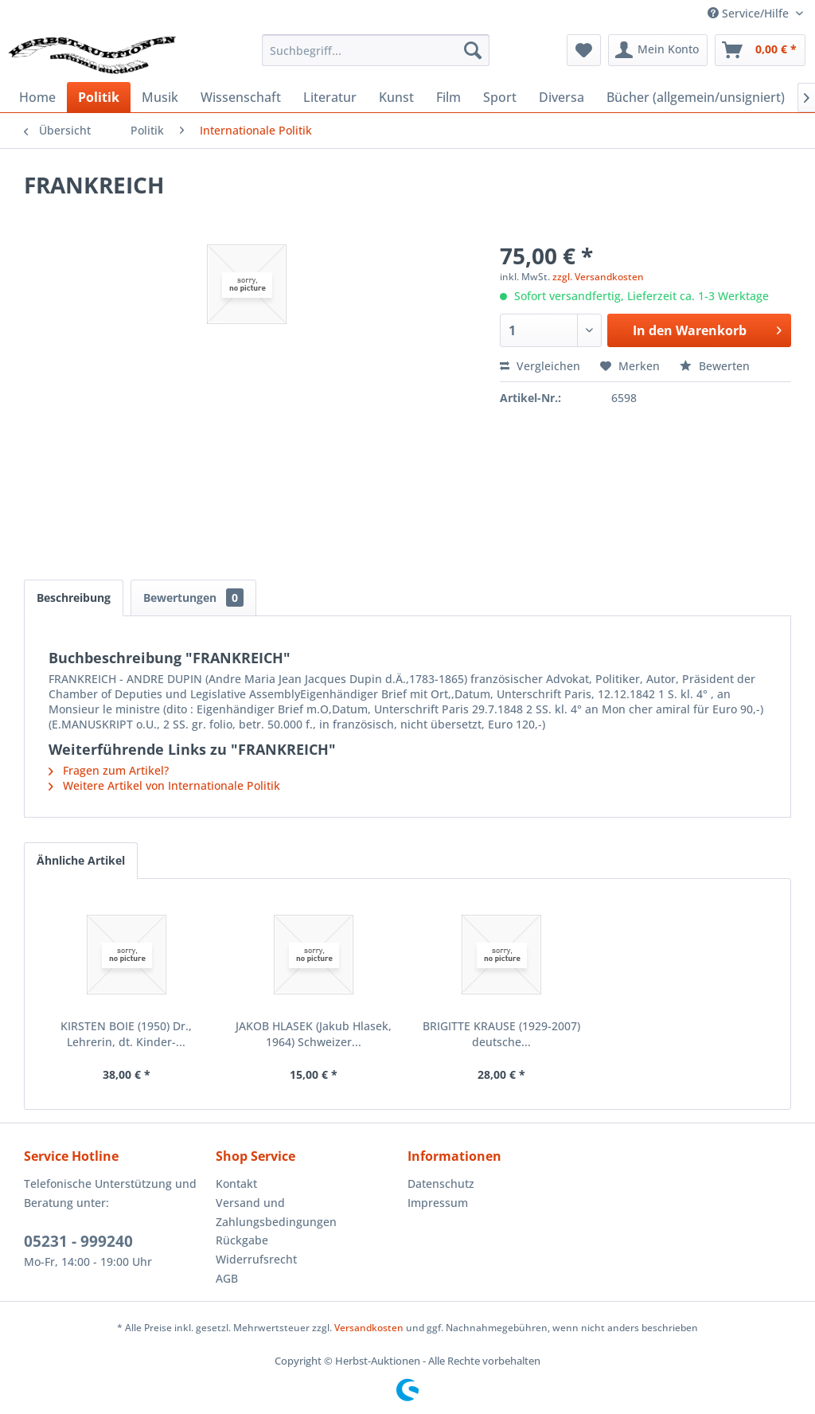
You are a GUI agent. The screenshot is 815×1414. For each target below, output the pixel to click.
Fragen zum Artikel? (109, 770)
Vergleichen (540, 365)
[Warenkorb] (760, 50)
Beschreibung (74, 597)
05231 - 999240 (78, 1241)
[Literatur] (330, 97)
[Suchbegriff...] (376, 50)
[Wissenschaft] (240, 97)
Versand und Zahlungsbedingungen (276, 1212)
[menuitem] (376, 50)
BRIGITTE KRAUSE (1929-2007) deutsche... (501, 1033)
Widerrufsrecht (256, 1259)
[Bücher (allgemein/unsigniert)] (695, 97)
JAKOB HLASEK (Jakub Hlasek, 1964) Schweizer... (314, 1033)
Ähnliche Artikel (81, 860)
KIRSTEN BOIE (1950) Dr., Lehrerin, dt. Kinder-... (126, 1033)
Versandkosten (369, 1327)
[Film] (448, 97)
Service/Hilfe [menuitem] (750, 13)
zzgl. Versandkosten (598, 276)
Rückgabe (242, 1240)
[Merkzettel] (584, 50)
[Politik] (99, 97)
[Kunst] (396, 97)
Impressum (438, 1202)
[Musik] (160, 97)
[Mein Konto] (658, 50)
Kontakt (236, 1183)
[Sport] (500, 97)
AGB (227, 1278)
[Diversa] (561, 97)
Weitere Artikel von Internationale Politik (164, 785)
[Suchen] (472, 50)
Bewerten (715, 365)
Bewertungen (193, 597)
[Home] (37, 97)
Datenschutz (441, 1183)
